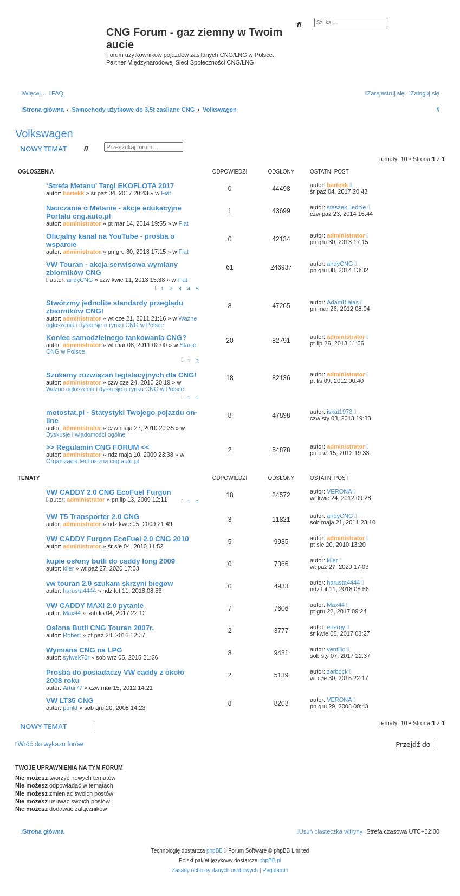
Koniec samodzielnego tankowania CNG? (116, 338)
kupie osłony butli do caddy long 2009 (110, 561)
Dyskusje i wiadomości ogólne (86, 434)
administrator (82, 223)
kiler (68, 568)
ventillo (336, 649)
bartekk (73, 193)
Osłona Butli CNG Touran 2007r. (100, 628)
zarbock (337, 671)
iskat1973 (339, 411)
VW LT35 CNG (70, 700)
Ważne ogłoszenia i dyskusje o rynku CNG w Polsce (121, 321)
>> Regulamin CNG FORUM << (98, 447)
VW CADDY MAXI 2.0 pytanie (95, 605)
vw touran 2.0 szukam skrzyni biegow (109, 583)
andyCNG (80, 280)
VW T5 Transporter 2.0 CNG (92, 517)
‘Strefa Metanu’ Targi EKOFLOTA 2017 (110, 186)
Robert (72, 635)
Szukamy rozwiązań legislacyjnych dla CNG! (121, 375)
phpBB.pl (270, 860)
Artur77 (72, 687)
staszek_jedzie (346, 207)
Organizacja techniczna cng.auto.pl (92, 461)
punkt (70, 708)
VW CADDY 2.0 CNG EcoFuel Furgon (108, 492)
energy (336, 627)
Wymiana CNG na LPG (84, 650)
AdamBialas (343, 302)
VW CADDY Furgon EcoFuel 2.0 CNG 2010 (117, 539)
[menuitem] (56, 93)
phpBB (214, 851)
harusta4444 (79, 590)
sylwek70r (76, 657)
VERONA (339, 491)
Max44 (72, 613)
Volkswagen (44, 133)
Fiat (166, 193)
